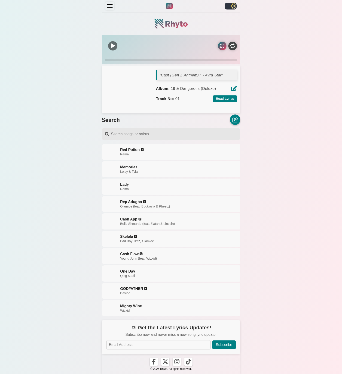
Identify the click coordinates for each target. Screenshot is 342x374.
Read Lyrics (225, 99)
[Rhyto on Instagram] (177, 362)
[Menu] (109, 6)
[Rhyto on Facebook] (154, 362)
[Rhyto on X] (165, 362)
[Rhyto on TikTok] (188, 362)
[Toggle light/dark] (231, 6)
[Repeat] (232, 46)
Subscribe (224, 345)
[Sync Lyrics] (222, 46)
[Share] (235, 119)
